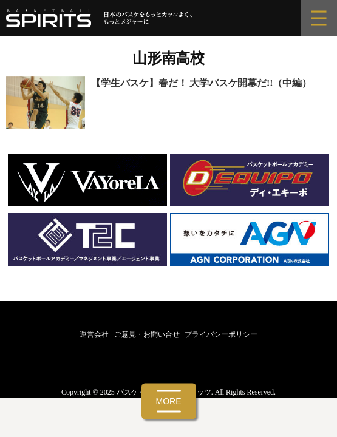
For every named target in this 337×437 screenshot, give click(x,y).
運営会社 (94, 334)
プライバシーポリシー (221, 334)
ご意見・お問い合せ (147, 334)
